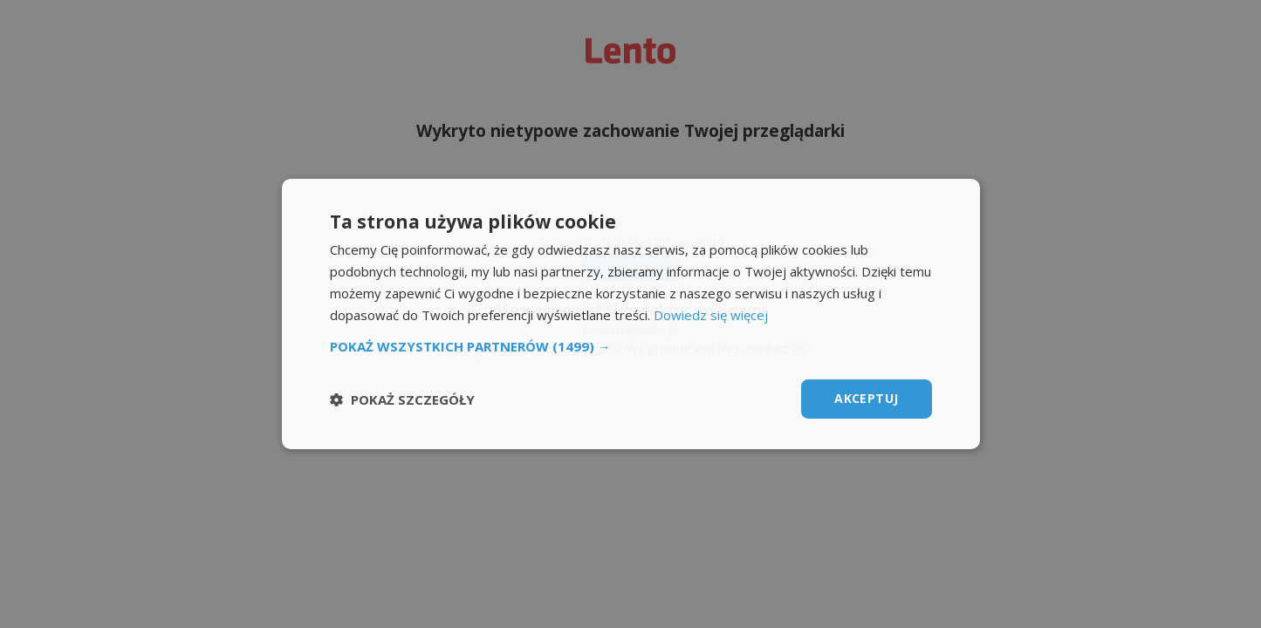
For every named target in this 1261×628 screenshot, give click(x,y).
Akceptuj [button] (866, 398)
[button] (631, 346)
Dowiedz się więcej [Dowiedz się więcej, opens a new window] (711, 315)
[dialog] (630, 314)
